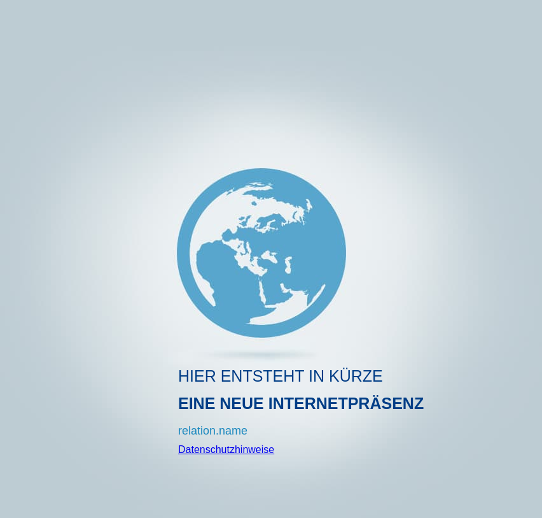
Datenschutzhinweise (226, 449)
